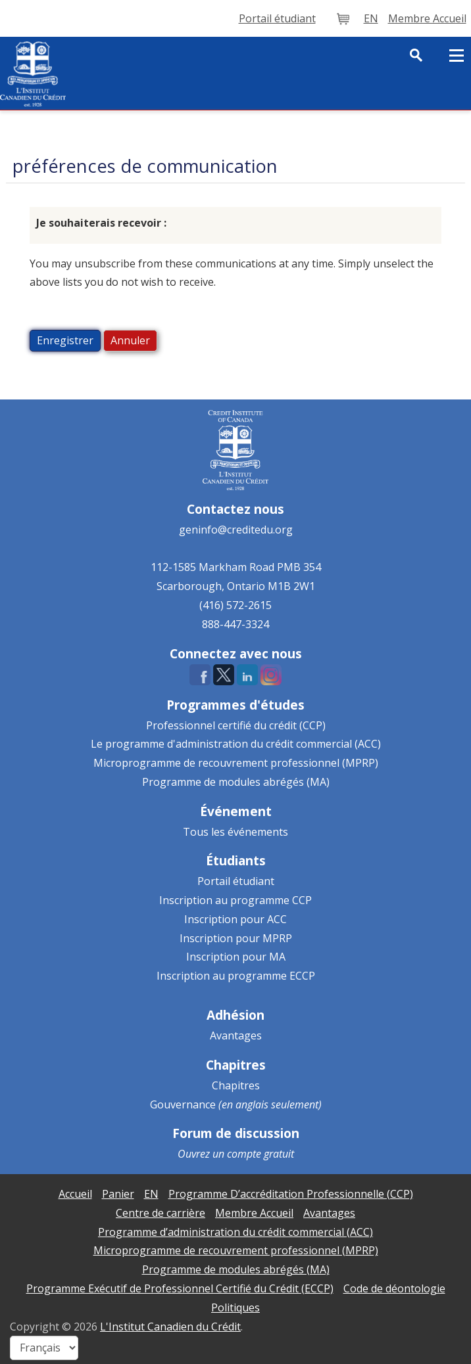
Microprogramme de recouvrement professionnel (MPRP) (235, 763)
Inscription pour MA (235, 956)
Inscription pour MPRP (236, 938)
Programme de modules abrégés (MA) (236, 782)
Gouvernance (183, 1104)
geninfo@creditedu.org (236, 529)
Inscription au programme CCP (235, 900)
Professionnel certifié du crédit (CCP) (236, 725)
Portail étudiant (235, 881)
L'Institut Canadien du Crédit (170, 1326)
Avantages (236, 1035)
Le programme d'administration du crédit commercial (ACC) (236, 744)
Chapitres (236, 1085)
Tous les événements (235, 832)
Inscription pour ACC (235, 919)
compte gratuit (260, 1154)
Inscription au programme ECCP (236, 975)
